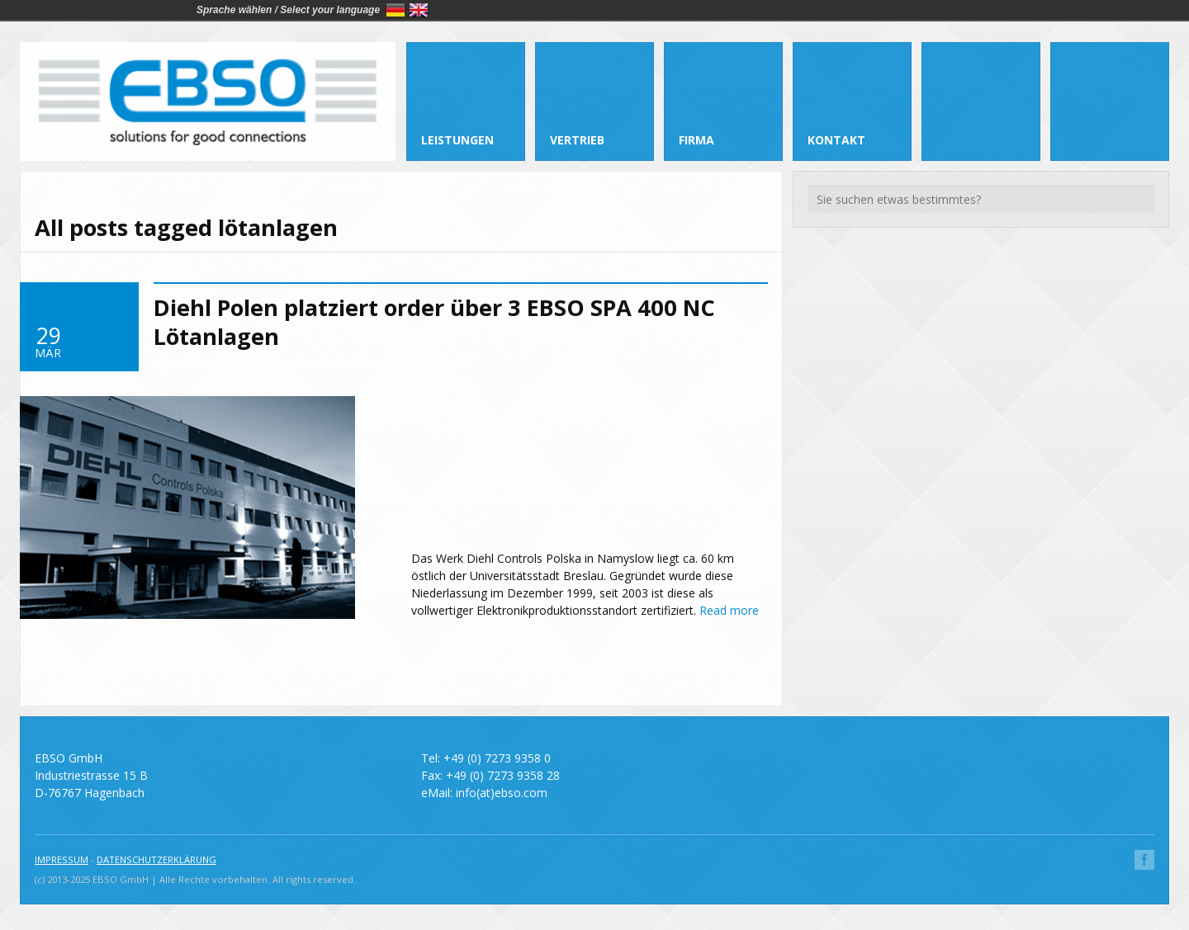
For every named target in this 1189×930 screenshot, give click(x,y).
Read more (729, 610)
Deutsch (395, 10)
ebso (243, 363)
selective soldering (349, 363)
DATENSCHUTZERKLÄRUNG (156, 859)
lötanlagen (282, 363)
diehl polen (203, 363)
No (436, 363)
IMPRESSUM (61, 859)
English (419, 10)
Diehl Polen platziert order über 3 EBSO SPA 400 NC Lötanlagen (434, 321)
